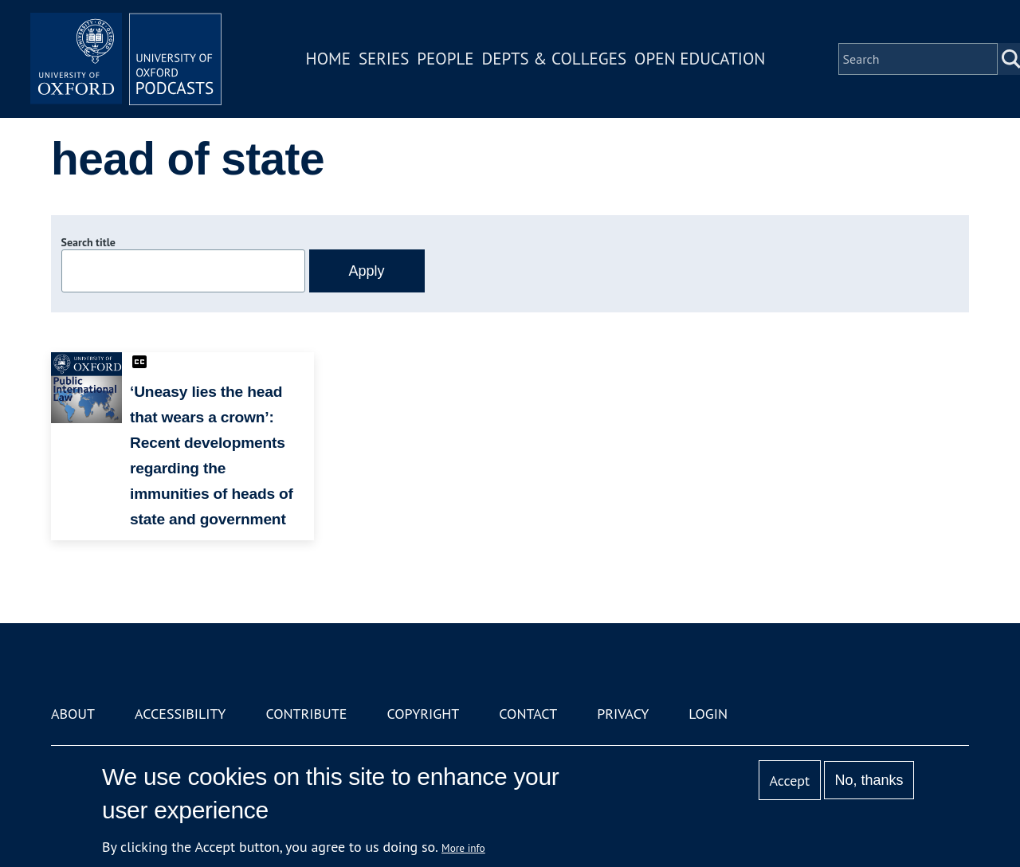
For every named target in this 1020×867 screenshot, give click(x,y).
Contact (528, 713)
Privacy (623, 713)
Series (384, 58)
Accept (789, 780)
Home (328, 58)
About (73, 713)
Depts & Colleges (554, 58)
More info (463, 848)
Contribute (306, 713)
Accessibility (180, 713)
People (445, 58)
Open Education (699, 58)
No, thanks (868, 780)
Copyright (422, 713)
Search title (88, 242)
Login (708, 713)
